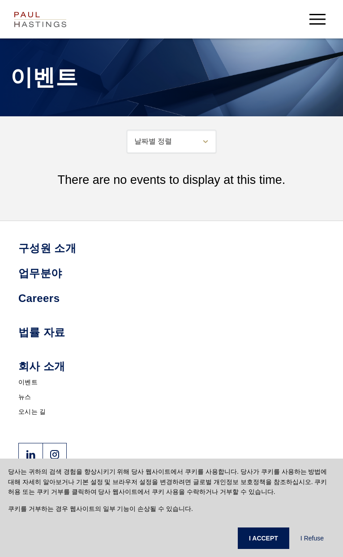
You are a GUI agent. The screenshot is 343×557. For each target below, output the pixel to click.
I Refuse (312, 538)
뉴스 (24, 396)
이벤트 (28, 382)
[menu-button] (317, 19)
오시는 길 (32, 411)
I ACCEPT (263, 538)
